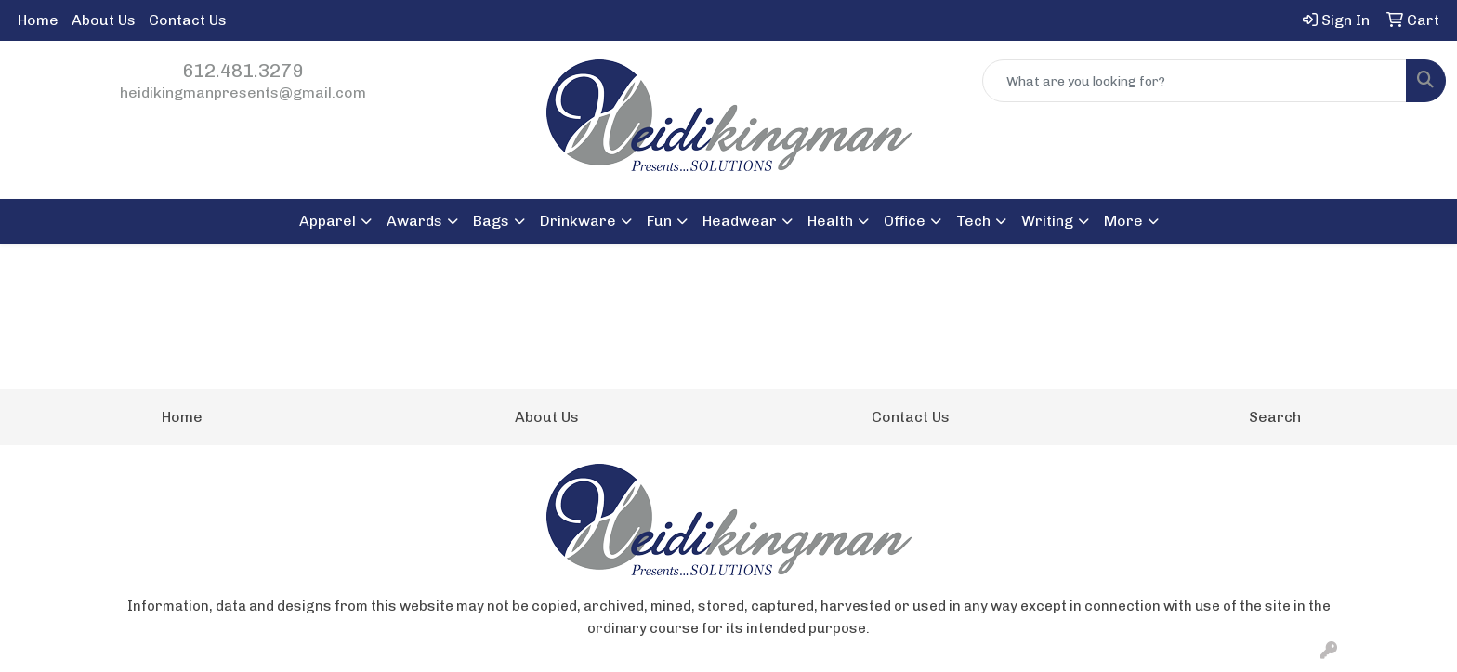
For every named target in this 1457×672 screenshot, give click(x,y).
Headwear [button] (739, 221)
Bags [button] (491, 221)
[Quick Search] (1194, 80)
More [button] (1123, 221)
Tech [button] (973, 221)
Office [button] (904, 221)
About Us (104, 20)
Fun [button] (659, 221)
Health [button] (830, 221)
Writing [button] (1047, 221)
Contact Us (188, 20)
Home (38, 20)
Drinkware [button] (578, 221)
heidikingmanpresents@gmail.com (243, 92)
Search (1275, 417)
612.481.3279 (242, 70)
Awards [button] (414, 221)
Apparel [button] (327, 221)
